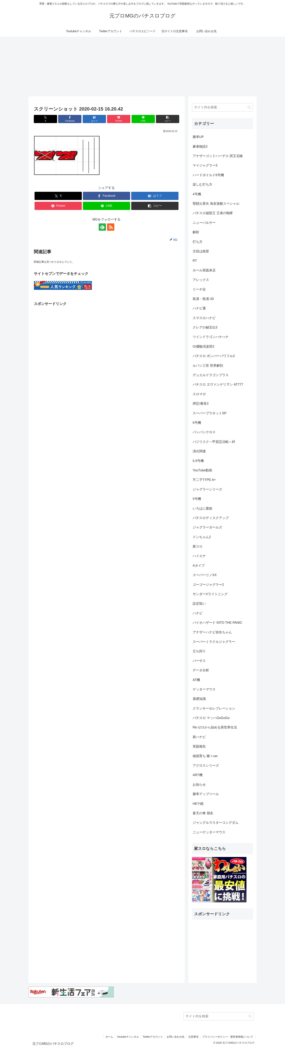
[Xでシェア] (45, 119)
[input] (222, 107)
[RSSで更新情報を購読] (110, 227)
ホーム (109, 1036)
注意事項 (193, 1036)
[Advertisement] (142, 66)
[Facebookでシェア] (69, 119)
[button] (167, 119)
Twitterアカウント (153, 1036)
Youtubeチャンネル (128, 1036)
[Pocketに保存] (118, 119)
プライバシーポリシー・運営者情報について (227, 1036)
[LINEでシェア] (143, 119)
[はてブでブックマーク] (94, 119)
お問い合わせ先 (175, 1036)
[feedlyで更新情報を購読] (102, 227)
